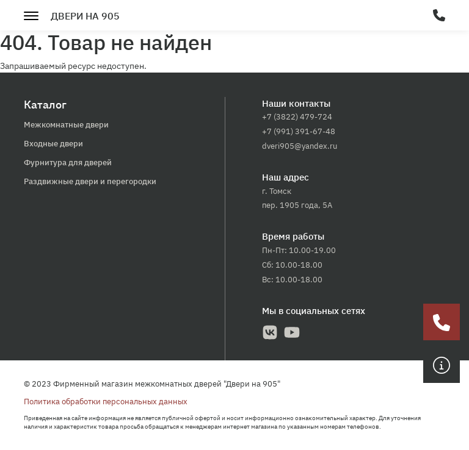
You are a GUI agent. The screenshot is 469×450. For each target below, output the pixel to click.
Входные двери (53, 143)
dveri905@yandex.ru (299, 146)
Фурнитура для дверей (68, 162)
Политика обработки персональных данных (105, 401)
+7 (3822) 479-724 (297, 117)
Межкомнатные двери (66, 125)
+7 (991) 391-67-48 (298, 131)
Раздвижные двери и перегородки (90, 181)
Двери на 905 (85, 16)
